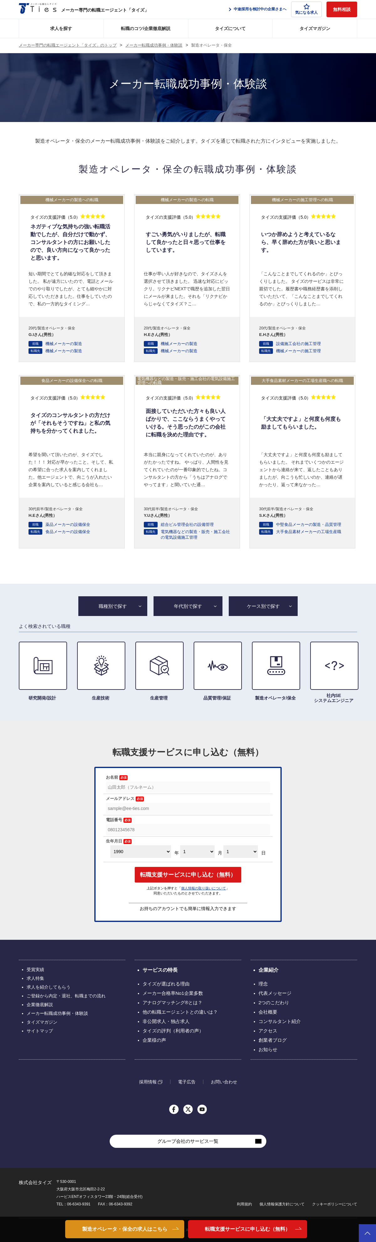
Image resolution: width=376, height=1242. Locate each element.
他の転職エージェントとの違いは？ (180, 1012)
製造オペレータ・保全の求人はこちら (124, 1229)
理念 (263, 983)
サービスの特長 (160, 970)
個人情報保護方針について (282, 1204)
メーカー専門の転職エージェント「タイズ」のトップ (68, 45)
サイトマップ (40, 1030)
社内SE (333, 672)
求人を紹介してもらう (48, 987)
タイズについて (230, 28)
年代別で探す (188, 606)
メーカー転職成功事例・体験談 (153, 45)
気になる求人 (306, 9)
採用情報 (148, 1082)
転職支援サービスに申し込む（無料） (247, 1229)
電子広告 (187, 1082)
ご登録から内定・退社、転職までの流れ (66, 995)
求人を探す (61, 28)
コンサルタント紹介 (279, 1021)
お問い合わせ (224, 1082)
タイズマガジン (315, 28)
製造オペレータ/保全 (275, 671)
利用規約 (244, 1204)
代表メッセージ (274, 993)
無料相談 (342, 9)
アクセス (267, 1030)
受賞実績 (35, 969)
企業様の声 (154, 1040)
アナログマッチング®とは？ (172, 1002)
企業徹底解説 (40, 1004)
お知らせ (267, 1049)
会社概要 (267, 1012)
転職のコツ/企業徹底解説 (145, 28)
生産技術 (100, 671)
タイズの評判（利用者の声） (173, 1030)
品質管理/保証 (217, 671)
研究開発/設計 (42, 671)
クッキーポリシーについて (334, 1204)
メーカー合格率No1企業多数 (173, 993)
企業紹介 (268, 970)
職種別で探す (113, 606)
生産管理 (158, 671)
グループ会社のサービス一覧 (188, 1141)
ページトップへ (367, 1233)
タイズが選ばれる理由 (166, 983)
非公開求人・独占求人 (166, 1021)
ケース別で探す (263, 606)
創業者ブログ (272, 1040)
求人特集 (35, 978)
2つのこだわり (273, 1002)
